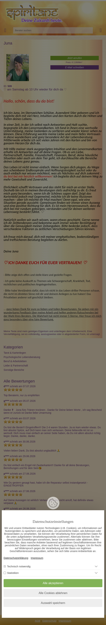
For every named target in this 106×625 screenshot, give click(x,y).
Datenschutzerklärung (16, 558)
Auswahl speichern (53, 602)
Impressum (37, 558)
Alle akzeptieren (53, 583)
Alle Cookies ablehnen (53, 593)
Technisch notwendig (19, 566)
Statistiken (13, 572)
